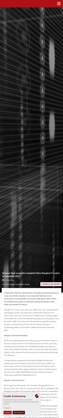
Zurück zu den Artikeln (50, 284)
